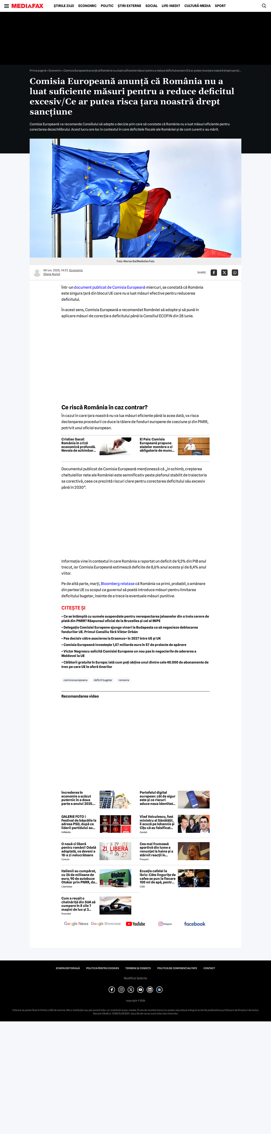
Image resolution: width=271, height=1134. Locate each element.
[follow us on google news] (76, 924)
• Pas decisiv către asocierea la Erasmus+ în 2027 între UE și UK (111, 638)
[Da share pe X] (224, 272)
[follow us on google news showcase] (106, 924)
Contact (209, 968)
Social (151, 6)
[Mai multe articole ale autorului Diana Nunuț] (37, 272)
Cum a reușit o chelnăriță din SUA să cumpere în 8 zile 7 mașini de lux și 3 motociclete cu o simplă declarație (78, 904)
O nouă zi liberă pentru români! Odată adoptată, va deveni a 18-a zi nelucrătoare (78, 849)
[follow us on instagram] (165, 924)
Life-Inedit (171, 6)
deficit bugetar (103, 680)
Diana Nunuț (51, 274)
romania (124, 680)
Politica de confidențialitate (177, 968)
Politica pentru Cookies (102, 968)
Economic (87, 6)
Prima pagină (38, 70)
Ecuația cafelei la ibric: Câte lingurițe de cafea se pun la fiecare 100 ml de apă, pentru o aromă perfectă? (158, 876)
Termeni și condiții (138, 968)
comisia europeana (75, 680)
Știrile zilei (64, 6)
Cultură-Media (197, 6)
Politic (107, 6)
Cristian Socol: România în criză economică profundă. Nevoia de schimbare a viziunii (78, 444)
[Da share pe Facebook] (214, 272)
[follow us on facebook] (195, 924)
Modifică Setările (135, 978)
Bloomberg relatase (118, 583)
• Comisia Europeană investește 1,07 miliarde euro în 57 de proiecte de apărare (123, 645)
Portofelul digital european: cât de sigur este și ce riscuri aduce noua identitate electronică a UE (158, 798)
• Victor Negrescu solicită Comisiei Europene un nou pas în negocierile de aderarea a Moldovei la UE (128, 653)
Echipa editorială (68, 968)
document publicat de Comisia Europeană (109, 287)
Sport (220, 6)
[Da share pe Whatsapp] (235, 272)
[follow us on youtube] (135, 924)
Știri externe (129, 6)
